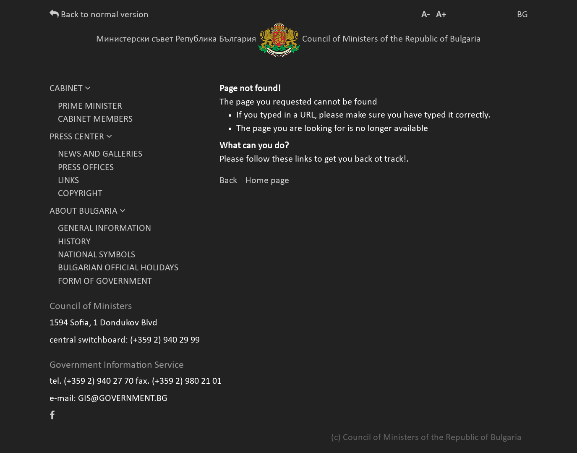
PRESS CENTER (81, 137)
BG (522, 15)
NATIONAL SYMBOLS (96, 255)
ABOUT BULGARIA (87, 211)
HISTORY (74, 242)
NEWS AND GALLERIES (100, 154)
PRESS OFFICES (86, 168)
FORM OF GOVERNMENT (105, 281)
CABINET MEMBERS (95, 119)
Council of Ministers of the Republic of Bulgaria (391, 39)
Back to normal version (99, 15)
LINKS (68, 181)
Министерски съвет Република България (176, 39)
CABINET (70, 89)
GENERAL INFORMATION (104, 228)
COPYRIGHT (80, 194)
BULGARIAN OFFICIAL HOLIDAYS (118, 268)
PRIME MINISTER (90, 106)
